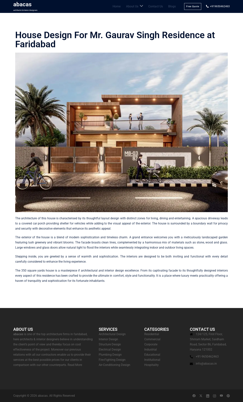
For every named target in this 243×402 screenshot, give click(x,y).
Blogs (172, 6)
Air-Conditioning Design (114, 365)
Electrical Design (110, 349)
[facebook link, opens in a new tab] (194, 395)
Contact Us (157, 6)
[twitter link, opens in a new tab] (200, 395)
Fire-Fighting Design (112, 360)
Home (121, 6)
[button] (19, 132)
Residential (151, 334)
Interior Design (108, 339)
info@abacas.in (206, 363)
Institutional (152, 360)
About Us (135, 6)
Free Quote (192, 6)
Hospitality (151, 365)
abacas (22, 4)
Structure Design (110, 344)
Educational (152, 354)
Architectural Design (112, 334)
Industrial (150, 349)
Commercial (152, 339)
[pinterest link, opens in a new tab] (228, 395)
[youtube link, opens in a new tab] (221, 395)
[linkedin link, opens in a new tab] (207, 395)
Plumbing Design (110, 354)
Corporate (150, 344)
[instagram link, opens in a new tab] (214, 395)
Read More (75, 365)
